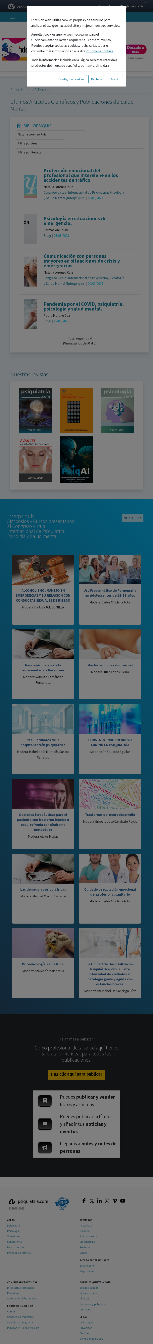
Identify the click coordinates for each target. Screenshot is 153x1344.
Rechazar (97, 79)
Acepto (115, 79)
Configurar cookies (71, 79)
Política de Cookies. (100, 51)
